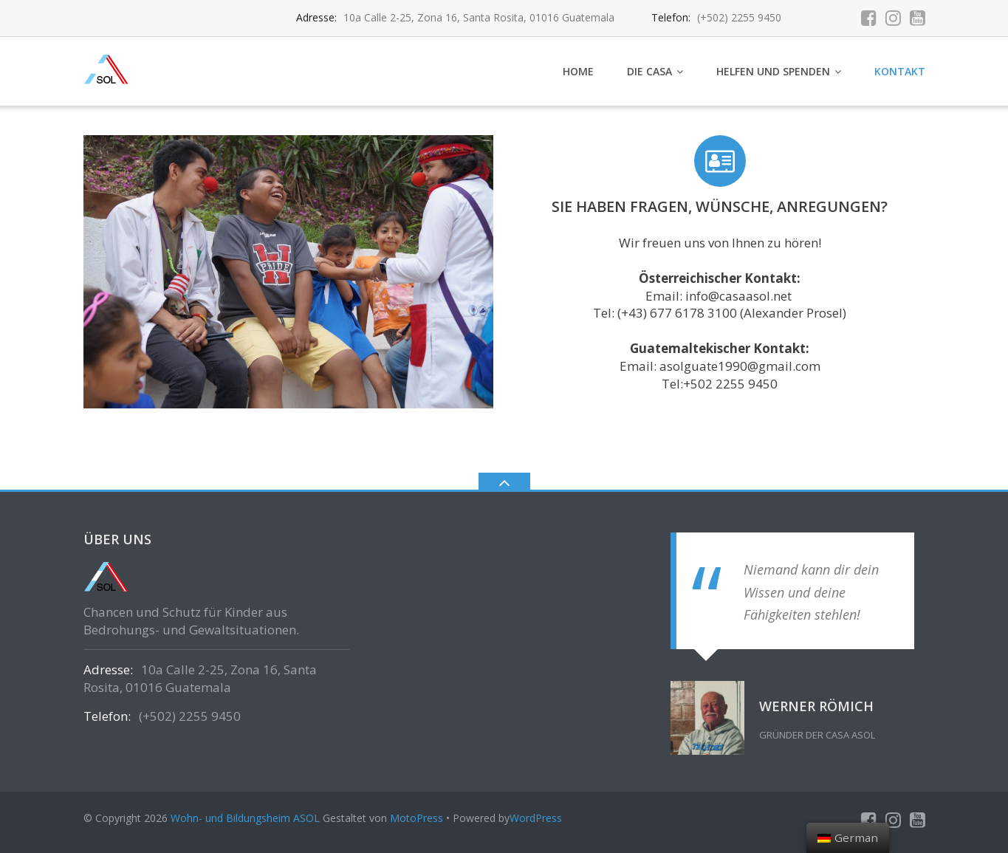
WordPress (536, 818)
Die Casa (649, 71)
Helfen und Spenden (773, 71)
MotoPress (416, 818)
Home (578, 71)
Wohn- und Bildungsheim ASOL (245, 818)
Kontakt (899, 71)
